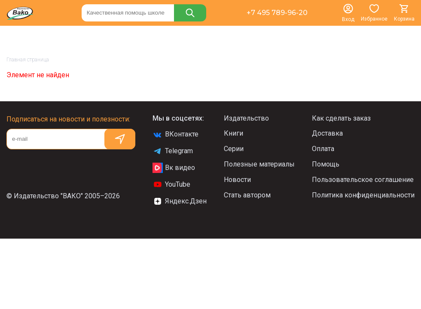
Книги (233, 133)
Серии (234, 149)
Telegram (173, 151)
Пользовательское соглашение (363, 180)
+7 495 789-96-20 (277, 13)
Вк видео (174, 168)
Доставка (327, 133)
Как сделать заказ (341, 118)
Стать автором (247, 195)
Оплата (323, 149)
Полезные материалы (259, 164)
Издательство (246, 118)
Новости (237, 180)
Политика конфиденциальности (363, 195)
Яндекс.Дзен (180, 201)
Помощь (325, 164)
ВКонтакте (175, 134)
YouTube (171, 184)
